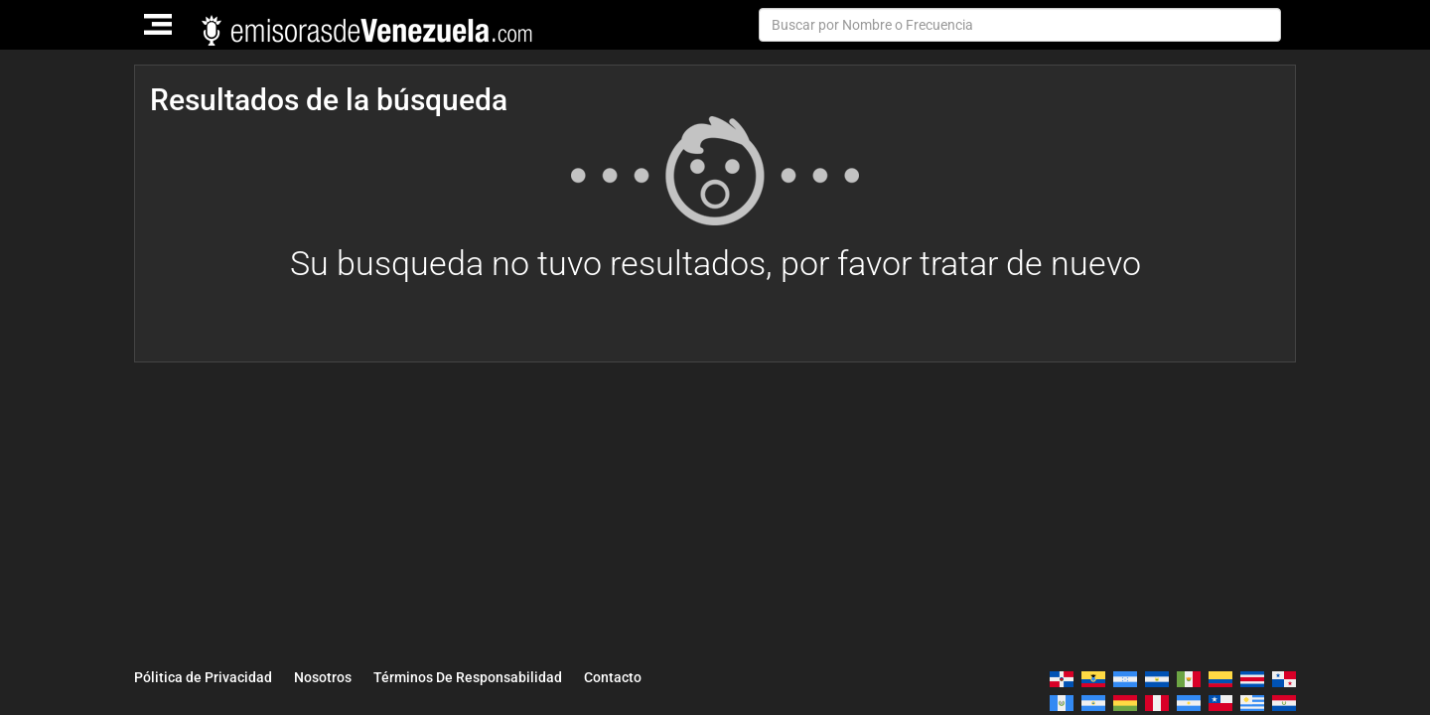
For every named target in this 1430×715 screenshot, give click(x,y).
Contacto (613, 677)
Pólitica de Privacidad (203, 677)
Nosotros (323, 677)
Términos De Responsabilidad (467, 677)
